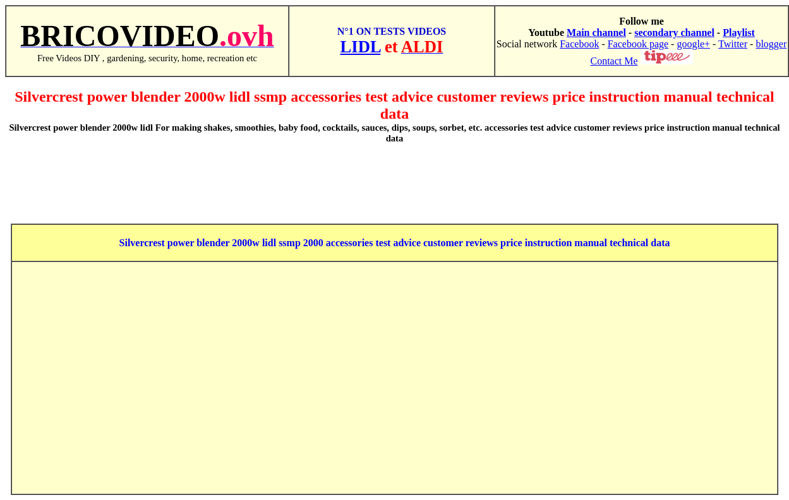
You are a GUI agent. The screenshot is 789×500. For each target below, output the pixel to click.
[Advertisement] (395, 183)
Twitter (732, 44)
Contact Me (613, 61)
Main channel (596, 32)
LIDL (360, 46)
